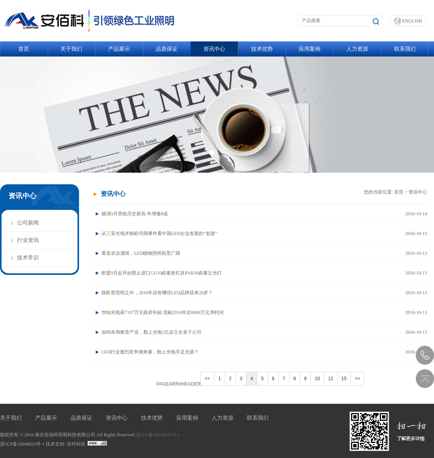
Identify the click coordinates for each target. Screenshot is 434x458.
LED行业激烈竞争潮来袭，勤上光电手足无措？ (264, 352)
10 (317, 378)
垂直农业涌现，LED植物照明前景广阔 (264, 253)
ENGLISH (408, 20)
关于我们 (71, 49)
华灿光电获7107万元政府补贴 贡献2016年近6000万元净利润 (264, 312)
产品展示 (119, 49)
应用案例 (309, 49)
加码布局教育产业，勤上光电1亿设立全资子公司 (264, 332)
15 (343, 378)
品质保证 (166, 49)
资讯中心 (214, 49)
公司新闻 (28, 223)
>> (357, 378)
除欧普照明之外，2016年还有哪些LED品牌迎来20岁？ (264, 292)
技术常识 (28, 258)
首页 (23, 49)
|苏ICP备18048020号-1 (157, 434)
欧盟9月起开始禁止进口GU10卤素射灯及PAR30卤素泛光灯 (264, 273)
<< (207, 378)
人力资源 (357, 49)
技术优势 (262, 49)
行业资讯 (28, 240)
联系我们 (405, 49)
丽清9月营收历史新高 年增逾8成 (264, 213)
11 (330, 378)
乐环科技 (76, 444)
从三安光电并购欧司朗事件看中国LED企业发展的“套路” (264, 233)
